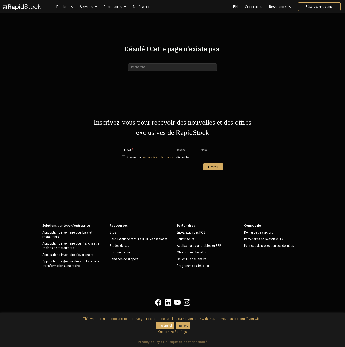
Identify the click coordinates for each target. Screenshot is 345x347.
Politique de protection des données (269, 246)
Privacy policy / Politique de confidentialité (172, 342)
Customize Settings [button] (172, 332)
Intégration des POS (191, 232)
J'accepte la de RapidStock (156, 157)
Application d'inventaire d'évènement (68, 255)
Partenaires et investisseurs (263, 239)
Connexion (253, 6)
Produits (62, 6)
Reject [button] (183, 326)
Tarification (141, 6)
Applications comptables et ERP (199, 246)
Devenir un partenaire (191, 259)
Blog (113, 232)
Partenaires (113, 6)
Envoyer (213, 167)
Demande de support (124, 259)
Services (86, 6)
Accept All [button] (165, 326)
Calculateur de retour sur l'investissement (138, 239)
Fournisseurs (185, 239)
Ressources (278, 6)
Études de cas (119, 246)
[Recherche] (172, 67)
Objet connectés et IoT (193, 252)
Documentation (120, 252)
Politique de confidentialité (157, 156)
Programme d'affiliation (193, 266)
